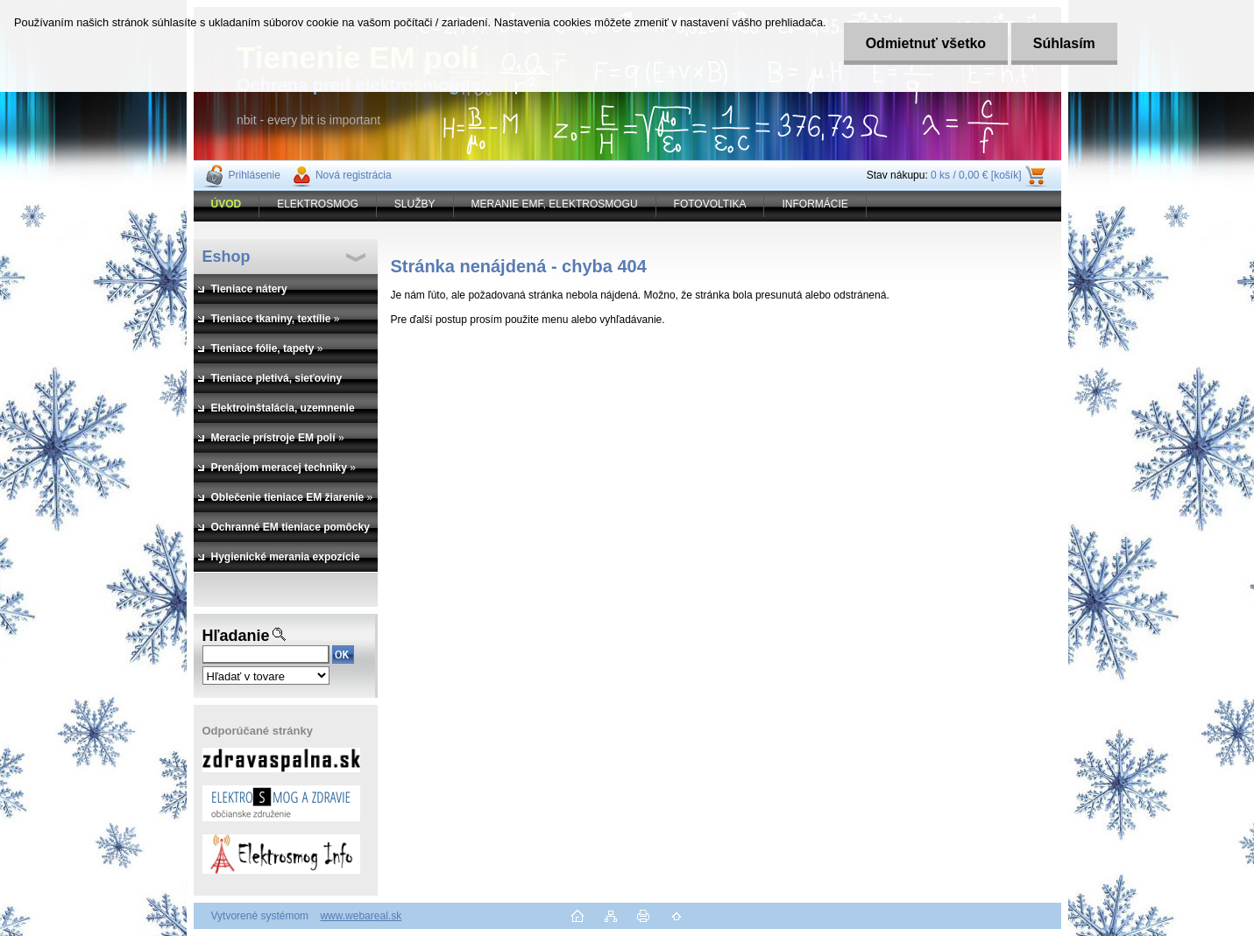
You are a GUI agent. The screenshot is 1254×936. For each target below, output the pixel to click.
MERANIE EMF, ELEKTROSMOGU (554, 204)
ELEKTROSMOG (317, 204)
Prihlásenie (254, 175)
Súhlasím (1064, 43)
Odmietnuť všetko (926, 43)
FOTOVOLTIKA (710, 204)
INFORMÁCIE (814, 204)
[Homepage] (227, 204)
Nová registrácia (353, 175)
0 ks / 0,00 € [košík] (976, 175)
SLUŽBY (415, 204)
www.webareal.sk (360, 916)
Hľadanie (236, 635)
